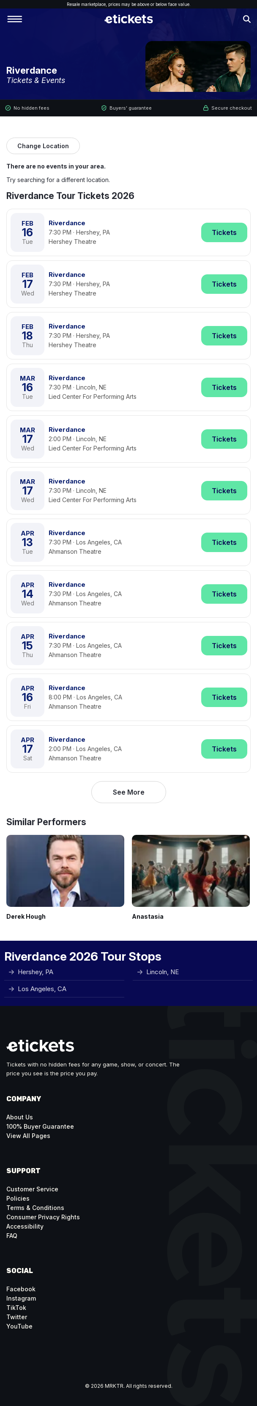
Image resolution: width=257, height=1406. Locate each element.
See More (129, 792)
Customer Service (32, 1189)
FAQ (11, 1235)
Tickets (224, 232)
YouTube (19, 1326)
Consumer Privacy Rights (43, 1217)
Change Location (43, 145)
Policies (18, 1198)
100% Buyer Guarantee (40, 1126)
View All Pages (28, 1135)
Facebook (21, 1289)
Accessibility (25, 1226)
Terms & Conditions (35, 1207)
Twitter (16, 1316)
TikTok (16, 1307)
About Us (19, 1117)
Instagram (21, 1298)
